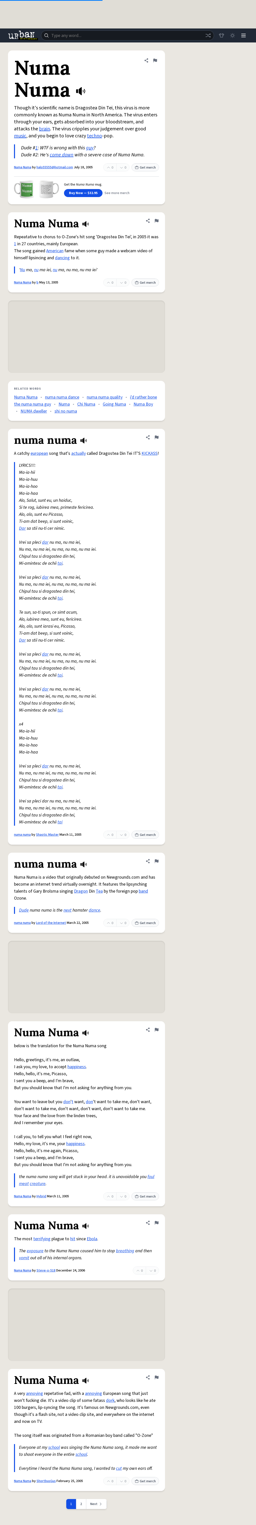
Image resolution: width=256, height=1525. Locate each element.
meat (24, 1184)
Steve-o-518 (46, 1270)
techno (94, 135)
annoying (34, 1393)
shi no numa (65, 411)
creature (38, 1184)
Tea (99, 891)
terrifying (41, 1239)
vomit (24, 1258)
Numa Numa (22, 167)
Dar (22, 528)
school (54, 1447)
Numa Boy (143, 404)
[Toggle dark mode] (232, 35)
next (68, 910)
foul (151, 1177)
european (39, 453)
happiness (77, 1067)
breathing (125, 1251)
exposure (35, 1251)
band (143, 891)
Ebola (92, 1239)
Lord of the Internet (51, 922)
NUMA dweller (33, 411)
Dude (24, 910)
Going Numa (114, 404)
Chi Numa (86, 404)
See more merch (117, 193)
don (66, 1102)
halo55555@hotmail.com (54, 167)
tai (60, 563)
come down (62, 154)
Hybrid (41, 1196)
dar (45, 542)
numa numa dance (62, 397)
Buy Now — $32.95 (83, 193)
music (20, 135)
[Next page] (96, 1504)
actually (78, 453)
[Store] (221, 35)
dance (94, 910)
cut (119, 1468)
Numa (64, 404)
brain (44, 128)
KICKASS (150, 453)
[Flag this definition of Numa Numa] (155, 60)
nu (36, 270)
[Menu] (243, 35)
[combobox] (127, 35)
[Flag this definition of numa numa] (156, 437)
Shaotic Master (47, 834)
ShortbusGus (46, 1481)
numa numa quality (104, 397)
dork (110, 1400)
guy (90, 147)
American (55, 251)
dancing (62, 258)
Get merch (145, 167)
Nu (22, 270)
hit (72, 1239)
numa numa (22, 834)
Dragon (81, 891)
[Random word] (208, 35)
